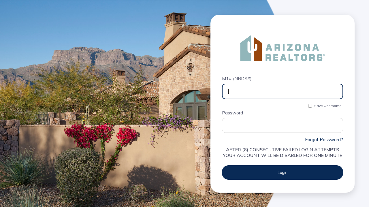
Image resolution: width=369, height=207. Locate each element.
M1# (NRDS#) (237, 78)
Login (282, 172)
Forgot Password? (324, 139)
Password (232, 113)
